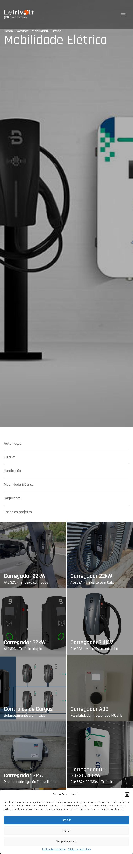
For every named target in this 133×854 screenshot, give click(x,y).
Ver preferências (66, 841)
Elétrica (10, 457)
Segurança (12, 498)
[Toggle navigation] (123, 15)
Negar (66, 831)
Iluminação (12, 470)
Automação (12, 443)
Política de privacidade (54, 849)
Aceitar (66, 820)
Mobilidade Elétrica (46, 31)
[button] (127, 794)
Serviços (22, 31)
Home (8, 31)
